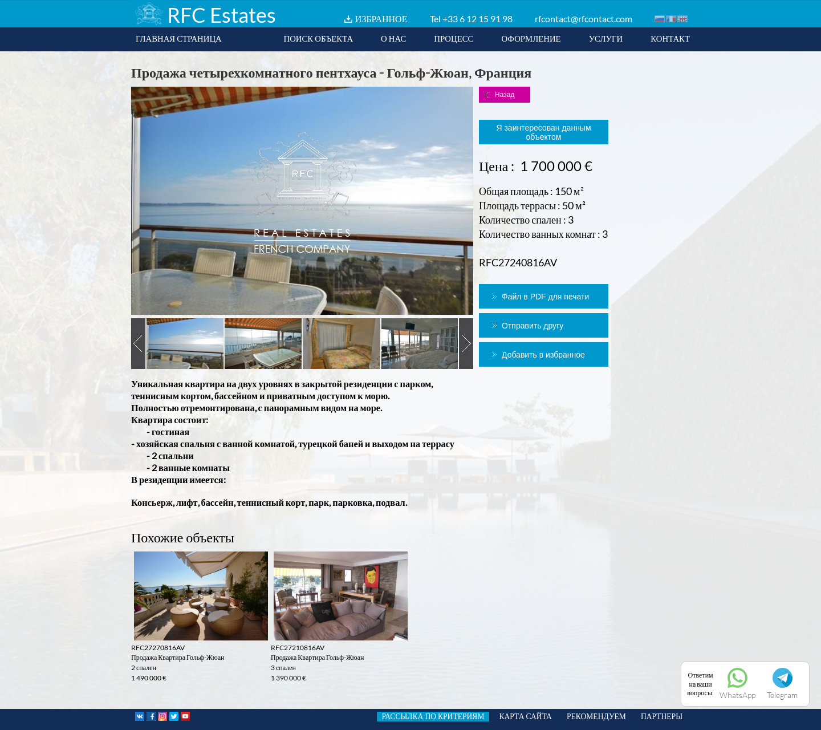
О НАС (393, 38)
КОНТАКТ (670, 38)
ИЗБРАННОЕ (381, 18)
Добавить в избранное (543, 354)
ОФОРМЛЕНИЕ (530, 38)
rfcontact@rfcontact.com (583, 18)
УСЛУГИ (606, 38)
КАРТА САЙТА (525, 716)
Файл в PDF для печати (545, 296)
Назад (504, 95)
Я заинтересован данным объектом (543, 132)
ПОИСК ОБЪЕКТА (318, 38)
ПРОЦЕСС (453, 38)
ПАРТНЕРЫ (661, 716)
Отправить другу (532, 325)
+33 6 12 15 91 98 (477, 18)
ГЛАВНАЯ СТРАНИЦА (179, 38)
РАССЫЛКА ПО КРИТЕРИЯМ (432, 716)
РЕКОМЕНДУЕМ (596, 716)
